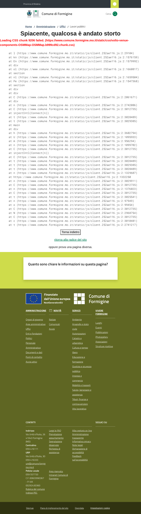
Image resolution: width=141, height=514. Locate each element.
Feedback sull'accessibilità (80, 457)
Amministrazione (45, 26)
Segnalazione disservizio (55, 443)
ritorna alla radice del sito (70, 239)
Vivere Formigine (102, 312)
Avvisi (52, 329)
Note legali (77, 445)
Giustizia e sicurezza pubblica (81, 369)
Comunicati (54, 324)
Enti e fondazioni (34, 333)
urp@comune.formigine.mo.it (35, 465)
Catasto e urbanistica (77, 341)
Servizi (76, 310)
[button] (115, 13)
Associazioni (101, 341)
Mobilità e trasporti (81, 385)
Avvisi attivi (31, 361)
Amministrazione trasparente (80, 436)
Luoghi (99, 323)
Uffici (63, 26)
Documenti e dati (34, 352)
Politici (29, 338)
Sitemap (30, 508)
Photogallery (102, 337)
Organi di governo (34, 319)
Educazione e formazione (78, 359)
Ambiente (77, 319)
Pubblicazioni (102, 332)
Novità (57, 310)
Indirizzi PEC (31, 492)
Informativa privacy (81, 441)
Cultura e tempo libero (80, 350)
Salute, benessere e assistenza (81, 392)
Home (28, 26)
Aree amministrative (35, 324)
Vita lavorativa (79, 408)
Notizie (52, 319)
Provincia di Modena (31, 3)
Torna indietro (70, 232)
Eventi (99, 327)
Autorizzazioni (79, 333)
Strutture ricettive (104, 346)
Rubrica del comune (35, 489)
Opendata (79, 508)
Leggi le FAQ (55, 430)
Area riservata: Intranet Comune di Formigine (58, 475)
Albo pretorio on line (82, 430)
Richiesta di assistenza (54, 450)
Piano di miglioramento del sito (54, 508)
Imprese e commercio (77, 378)
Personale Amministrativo (33, 345)
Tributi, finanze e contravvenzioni (80, 402)
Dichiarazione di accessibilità (79, 450)
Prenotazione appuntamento (56, 436)
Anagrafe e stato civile (80, 326)
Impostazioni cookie (100, 508)
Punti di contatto (34, 357)
